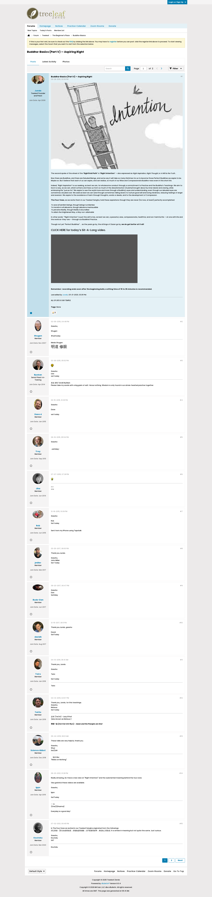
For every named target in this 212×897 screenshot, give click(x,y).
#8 (181, 548)
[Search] (117, 68)
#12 (181, 698)
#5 (181, 437)
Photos (66, 61)
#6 (181, 474)
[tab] (33, 61)
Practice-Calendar (76, 26)
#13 (181, 736)
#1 (181, 76)
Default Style (37, 871)
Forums (31, 26)
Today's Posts (46, 30)
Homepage (45, 26)
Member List (59, 30)
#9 (181, 585)
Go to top (178, 871)
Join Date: (33, 100)
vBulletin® (105, 883)
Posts (33, 61)
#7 (181, 511)
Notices (59, 26)
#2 (181, 321)
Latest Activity (49, 61)
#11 (181, 660)
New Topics (32, 30)
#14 (181, 773)
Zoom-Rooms (97, 26)
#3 (181, 360)
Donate (112, 26)
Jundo (65, 295)
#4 (181, 400)
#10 (181, 623)
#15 (181, 823)
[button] (54, 312)
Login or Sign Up (177, 2)
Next (180, 860)
